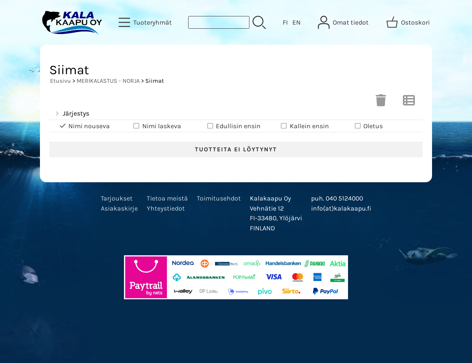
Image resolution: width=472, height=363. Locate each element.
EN (296, 22)
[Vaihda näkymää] (409, 102)
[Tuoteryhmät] (146, 22)
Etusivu (60, 80)
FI (285, 22)
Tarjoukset (117, 198)
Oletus (368, 126)
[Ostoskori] (408, 22)
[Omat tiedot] (344, 22)
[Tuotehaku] (218, 22)
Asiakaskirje (119, 208)
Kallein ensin (304, 126)
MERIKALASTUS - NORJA (108, 80)
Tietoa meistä (167, 198)
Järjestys (71, 114)
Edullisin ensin (233, 126)
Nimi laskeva (156, 126)
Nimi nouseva (84, 126)
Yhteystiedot (166, 208)
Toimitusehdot (219, 198)
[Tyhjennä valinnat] (381, 102)
